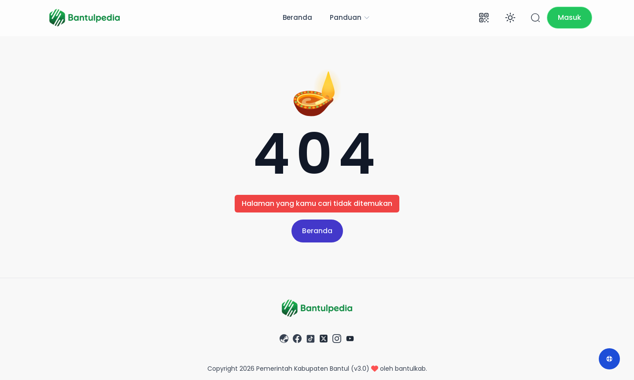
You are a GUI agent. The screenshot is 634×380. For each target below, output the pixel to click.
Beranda (297, 17)
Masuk (569, 17)
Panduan (350, 17)
